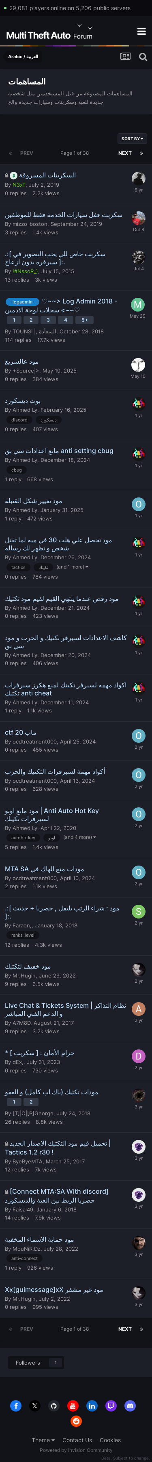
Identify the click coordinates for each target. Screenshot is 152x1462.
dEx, (18, 1062)
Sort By (132, 138)
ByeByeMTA (28, 1161)
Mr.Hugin (24, 975)
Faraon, (22, 925)
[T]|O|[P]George (33, 1113)
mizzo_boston (30, 224)
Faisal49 (23, 1209)
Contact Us (77, 1440)
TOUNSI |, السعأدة (34, 331)
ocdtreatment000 (35, 741)
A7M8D (21, 1023)
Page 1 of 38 (75, 153)
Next (125, 153)
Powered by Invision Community (76, 1450)
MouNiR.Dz (27, 1248)
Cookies (110, 1440)
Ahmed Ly (25, 410)
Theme (43, 1440)
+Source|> (26, 370)
